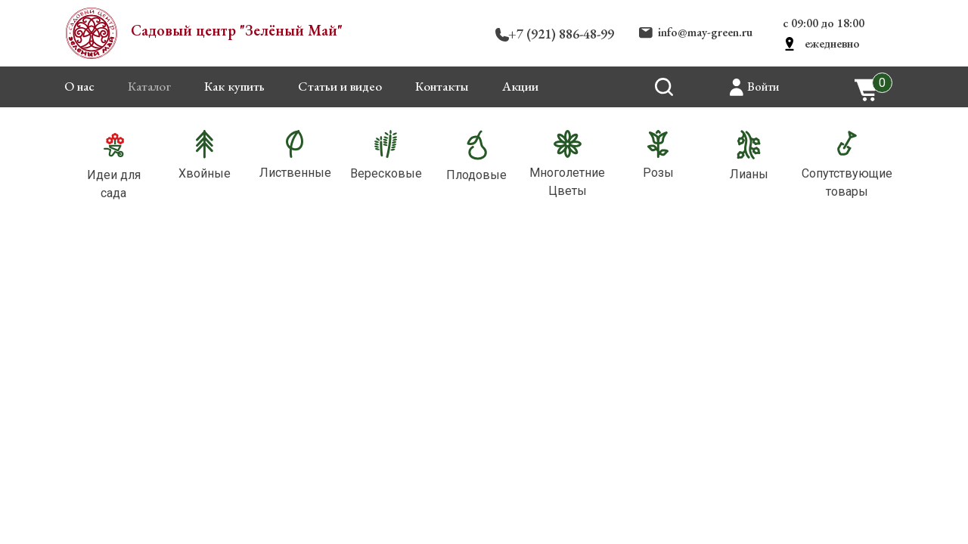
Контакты (442, 86)
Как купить (234, 86)
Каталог (149, 86)
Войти (763, 86)
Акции (520, 86)
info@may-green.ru (705, 32)
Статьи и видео (340, 86)
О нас (79, 86)
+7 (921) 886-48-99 (561, 33)
